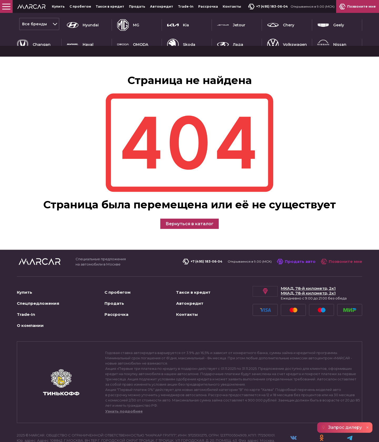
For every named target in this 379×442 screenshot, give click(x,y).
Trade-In (185, 6)
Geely (330, 24)
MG (128, 24)
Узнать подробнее (124, 392)
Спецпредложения (38, 284)
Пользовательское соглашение (48, 432)
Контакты (232, 6)
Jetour (231, 24)
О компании (30, 306)
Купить (58, 6)
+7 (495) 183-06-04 (269, 6)
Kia (178, 24)
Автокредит (161, 6)
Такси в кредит (110, 6)
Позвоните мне (341, 242)
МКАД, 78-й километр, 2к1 (308, 269)
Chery (280, 24)
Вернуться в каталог (189, 204)
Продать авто (296, 242)
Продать (137, 6)
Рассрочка (208, 6)
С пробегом (80, 6)
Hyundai (83, 24)
